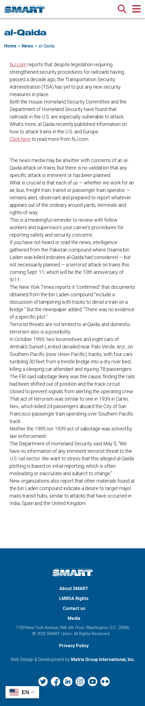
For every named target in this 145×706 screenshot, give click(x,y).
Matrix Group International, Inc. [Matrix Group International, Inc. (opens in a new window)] (103, 659)
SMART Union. (60, 633)
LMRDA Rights (74, 598)
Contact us (74, 608)
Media (74, 618)
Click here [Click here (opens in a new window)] (20, 139)
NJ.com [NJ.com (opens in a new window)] (18, 64)
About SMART (73, 588)
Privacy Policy (74, 645)
